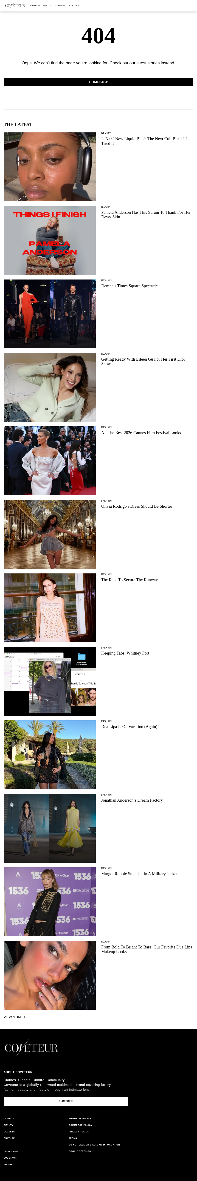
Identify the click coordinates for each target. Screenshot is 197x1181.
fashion (35, 5)
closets (60, 5)
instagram (11, 1151)
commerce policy (80, 1125)
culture (74, 5)
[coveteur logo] (15, 6)
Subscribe (66, 1101)
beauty (47, 5)
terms (73, 1138)
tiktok (8, 1164)
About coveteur (18, 1072)
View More (15, 1017)
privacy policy (79, 1132)
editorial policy (80, 1119)
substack (10, 1158)
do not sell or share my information (94, 1145)
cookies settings (80, 1151)
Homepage (98, 82)
